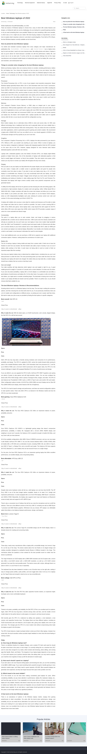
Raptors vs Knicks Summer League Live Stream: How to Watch (74, 53)
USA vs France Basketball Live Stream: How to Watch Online (74, 50)
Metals (64, 47)
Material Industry (41, 2)
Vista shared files (67, 55)
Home (7, 13)
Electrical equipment (30, 2)
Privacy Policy (57, 2)
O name (65, 2)
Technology (20, 2)
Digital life (49, 2)
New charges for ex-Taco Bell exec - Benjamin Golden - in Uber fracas (74, 44)
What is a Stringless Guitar (69, 42)
